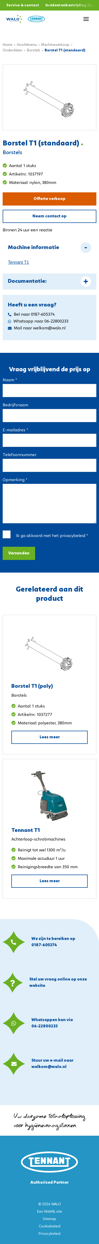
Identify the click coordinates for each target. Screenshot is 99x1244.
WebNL (49, 1212)
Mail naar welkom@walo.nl (36, 328)
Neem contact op (49, 216)
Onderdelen (12, 50)
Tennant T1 (18, 262)
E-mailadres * (15, 430)
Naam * (10, 380)
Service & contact (22, 5)
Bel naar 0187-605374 (31, 315)
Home (7, 45)
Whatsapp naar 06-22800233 (38, 321)
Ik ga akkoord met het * (52, 536)
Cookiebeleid (49, 1226)
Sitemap (49, 1219)
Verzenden (19, 553)
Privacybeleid (49, 1234)
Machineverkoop (55, 45)
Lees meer (50, 737)
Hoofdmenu (27, 45)
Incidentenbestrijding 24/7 (70, 5)
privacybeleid (72, 536)
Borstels (33, 50)
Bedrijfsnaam (15, 405)
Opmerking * (15, 480)
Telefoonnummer (19, 455)
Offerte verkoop (49, 199)
